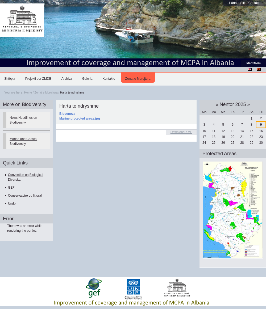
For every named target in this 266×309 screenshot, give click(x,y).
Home (28, 92)
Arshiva (66, 79)
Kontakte (108, 79)
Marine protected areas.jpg (79, 118)
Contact (253, 3)
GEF (11, 187)
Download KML (181, 132)
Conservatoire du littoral (25, 195)
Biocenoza (67, 114)
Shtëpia (9, 79)
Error (8, 218)
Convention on (18, 175)
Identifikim (253, 63)
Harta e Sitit (237, 3)
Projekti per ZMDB (38, 79)
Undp (12, 203)
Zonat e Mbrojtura (138, 79)
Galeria (87, 79)
